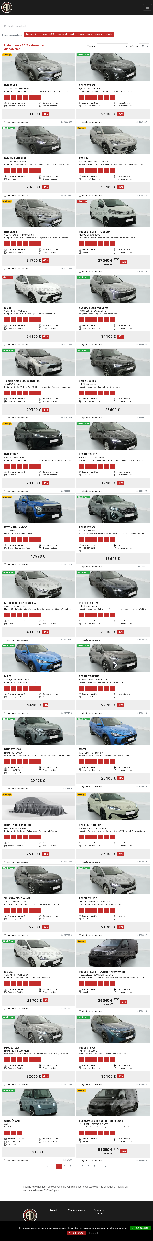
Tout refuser (76, 1233)
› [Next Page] (99, 1166)
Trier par (91, 46)
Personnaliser (95, 1233)
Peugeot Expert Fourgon (90, 34)
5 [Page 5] (82, 1166)
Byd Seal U (31, 34)
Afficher (134, 46)
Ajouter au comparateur (17, 122)
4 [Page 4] (76, 1166)
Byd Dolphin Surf (66, 34)
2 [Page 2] (65, 1166)
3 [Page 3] (70, 1166)
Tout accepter (140, 1228)
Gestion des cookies (99, 1212)
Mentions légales (76, 1210)
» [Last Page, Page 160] (105, 1166)
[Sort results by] (112, 46)
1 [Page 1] (59, 1166)
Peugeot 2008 (47, 34)
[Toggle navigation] (147, 7)
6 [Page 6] (88, 1166)
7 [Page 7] (94, 1166)
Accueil (53, 1210)
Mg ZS (109, 34)
